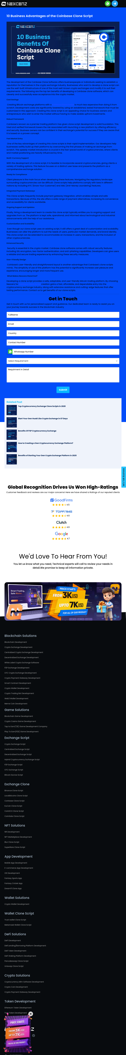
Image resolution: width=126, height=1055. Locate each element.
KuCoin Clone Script (13, 806)
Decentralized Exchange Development (21, 657)
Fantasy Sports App (13, 878)
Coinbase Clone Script (14, 801)
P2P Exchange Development (16, 667)
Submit (63, 389)
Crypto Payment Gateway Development (22, 678)
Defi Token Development (15, 951)
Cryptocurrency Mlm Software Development (24, 982)
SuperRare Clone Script (14, 847)
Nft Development (12, 832)
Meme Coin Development (15, 703)
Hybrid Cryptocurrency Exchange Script (22, 759)
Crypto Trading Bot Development (19, 693)
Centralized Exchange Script (17, 749)
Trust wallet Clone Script (15, 919)
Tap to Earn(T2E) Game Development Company (25, 726)
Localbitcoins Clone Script (16, 795)
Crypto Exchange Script (14, 744)
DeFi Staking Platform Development (20, 956)
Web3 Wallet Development (16, 698)
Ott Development (12, 873)
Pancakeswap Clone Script (16, 961)
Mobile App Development (15, 863)
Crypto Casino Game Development (20, 721)
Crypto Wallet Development (16, 688)
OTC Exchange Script (13, 769)
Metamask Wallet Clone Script (17, 925)
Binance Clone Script (13, 790)
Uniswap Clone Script (14, 966)
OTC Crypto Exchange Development (20, 673)
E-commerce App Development (18, 868)
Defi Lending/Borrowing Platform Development (25, 945)
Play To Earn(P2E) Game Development (21, 731)
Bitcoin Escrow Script (13, 775)
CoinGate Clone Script (14, 816)
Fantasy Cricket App (13, 883)
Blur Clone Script (11, 842)
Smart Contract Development (17, 683)
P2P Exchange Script (13, 764)
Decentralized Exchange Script (18, 754)
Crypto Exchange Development (18, 647)
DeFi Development (12, 940)
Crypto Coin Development (16, 987)
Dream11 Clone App (13, 888)
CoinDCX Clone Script (14, 811)
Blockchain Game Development (18, 716)
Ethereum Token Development (17, 1007)
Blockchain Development (15, 642)
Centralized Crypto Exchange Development (23, 652)
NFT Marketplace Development (18, 837)
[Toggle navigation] (121, 3)
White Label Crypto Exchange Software (21, 662)
